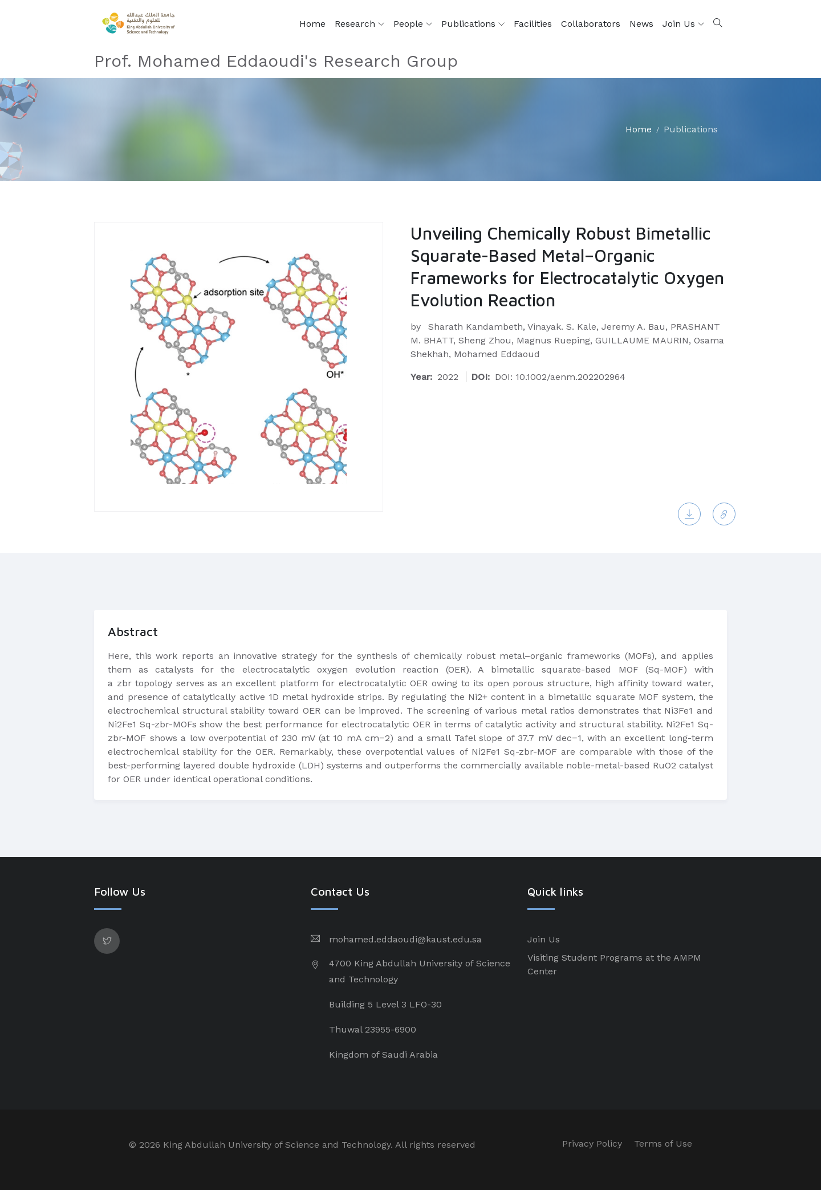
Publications (473, 24)
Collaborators (590, 23)
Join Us (683, 24)
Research (359, 24)
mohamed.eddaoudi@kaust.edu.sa (405, 939)
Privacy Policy (592, 1143)
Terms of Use (663, 1143)
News (641, 23)
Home (312, 23)
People (412, 24)
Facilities (533, 23)
